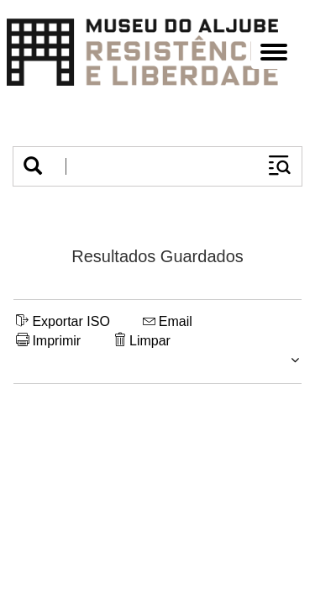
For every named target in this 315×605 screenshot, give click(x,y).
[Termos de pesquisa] (155, 166)
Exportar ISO (62, 321)
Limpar (142, 341)
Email (167, 321)
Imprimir (48, 341)
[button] (32, 166)
